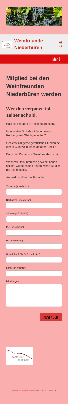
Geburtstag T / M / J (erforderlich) (23, 254)
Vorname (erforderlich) (17, 186)
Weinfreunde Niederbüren (28, 44)
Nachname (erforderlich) (18, 200)
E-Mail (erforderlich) (16, 267)
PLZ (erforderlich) (15, 227)
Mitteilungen (12, 281)
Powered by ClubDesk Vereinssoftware (26, 390)
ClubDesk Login (50, 390)
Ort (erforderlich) (14, 240)
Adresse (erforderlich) (17, 213)
